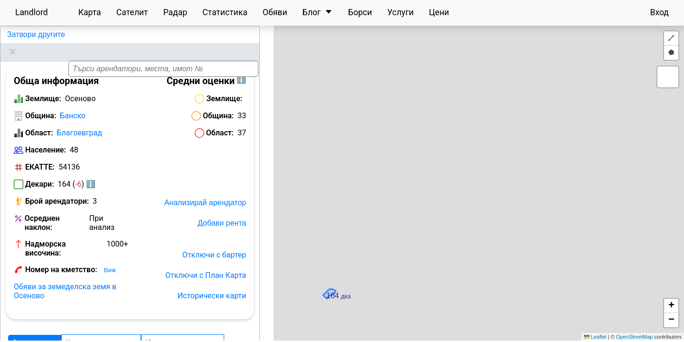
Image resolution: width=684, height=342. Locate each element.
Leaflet (595, 337)
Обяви (275, 12)
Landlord (31, 12)
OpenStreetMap (634, 337)
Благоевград (79, 120)
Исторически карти (212, 283)
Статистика (224, 12)
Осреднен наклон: (42, 211)
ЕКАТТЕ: (40, 155)
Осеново (21, 34)
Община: (40, 103)
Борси (360, 12)
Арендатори (34, 331)
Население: (45, 137)
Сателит (132, 12)
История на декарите (182, 331)
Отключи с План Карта (205, 263)
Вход (659, 12)
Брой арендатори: (57, 189)
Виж (110, 258)
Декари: (39, 172)
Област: (39, 120)
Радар (175, 12)
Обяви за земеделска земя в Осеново (65, 279)
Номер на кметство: (61, 257)
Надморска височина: (45, 237)
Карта (89, 12)
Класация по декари (101, 331)
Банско (73, 103)
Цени (439, 12)
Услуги (400, 12)
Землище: (43, 86)
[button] (477, 172)
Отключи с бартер (214, 242)
